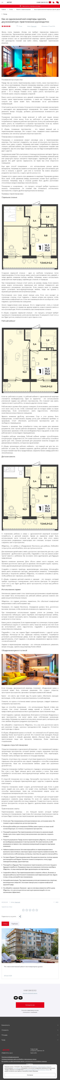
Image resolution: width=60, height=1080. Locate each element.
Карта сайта (33, 1053)
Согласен (30, 1075)
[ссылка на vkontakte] (20, 998)
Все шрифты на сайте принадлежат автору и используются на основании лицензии (24, 1061)
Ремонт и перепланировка (23, 9)
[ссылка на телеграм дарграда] (30, 998)
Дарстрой (33, 26)
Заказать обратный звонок (30, 993)
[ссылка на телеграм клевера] (35, 998)
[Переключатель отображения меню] (2, 2)
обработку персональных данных (41, 1066)
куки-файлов (16, 1068)
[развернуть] (30, 1025)
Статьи (11, 9)
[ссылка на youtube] (16, 998)
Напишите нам (30, 1005)
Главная (4, 9)
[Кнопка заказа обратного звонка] (50, 2)
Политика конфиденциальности (10, 1057)
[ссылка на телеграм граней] (39, 998)
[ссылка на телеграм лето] (44, 998)
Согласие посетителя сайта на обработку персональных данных (19, 1059)
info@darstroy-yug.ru (7, 1053)
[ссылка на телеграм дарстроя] (25, 998)
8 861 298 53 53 (42, 2)
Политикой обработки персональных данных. (37, 1069)
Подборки (14, 924)
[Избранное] (57, 2)
